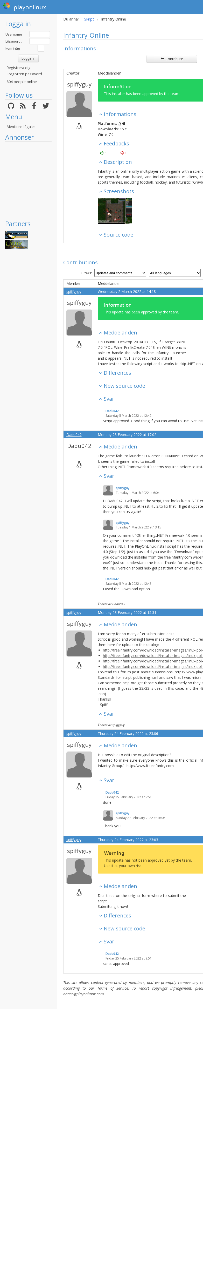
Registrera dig (18, 67)
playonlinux (24, 6)
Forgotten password (24, 73)
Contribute (172, 58)
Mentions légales (21, 126)
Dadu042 (112, 411)
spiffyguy (79, 84)
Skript (89, 19)
